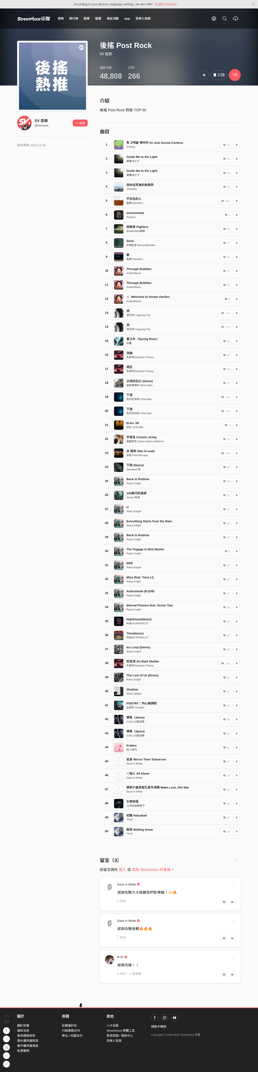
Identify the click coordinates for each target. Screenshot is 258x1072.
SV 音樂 (41, 121)
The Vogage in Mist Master (145, 549)
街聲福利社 (69, 1025)
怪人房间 (131, 749)
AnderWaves (133, 273)
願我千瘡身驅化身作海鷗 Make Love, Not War (157, 787)
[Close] (253, 4)
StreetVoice (33, 19)
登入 (122, 870)
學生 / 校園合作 (72, 1035)
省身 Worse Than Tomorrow (146, 759)
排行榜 (73, 18)
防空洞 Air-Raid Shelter (142, 661)
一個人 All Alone (137, 773)
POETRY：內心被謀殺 (141, 703)
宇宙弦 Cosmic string (141, 437)
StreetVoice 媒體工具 (120, 1030)
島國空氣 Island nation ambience (145, 441)
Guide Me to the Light (141, 157)
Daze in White (134, 763)
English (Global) (166, 4)
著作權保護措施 (27, 1045)
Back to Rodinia (137, 479)
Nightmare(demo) (138, 619)
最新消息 (23, 1030)
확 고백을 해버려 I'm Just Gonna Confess (154, 142)
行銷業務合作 (71, 1030)
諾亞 (129, 367)
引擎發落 (132, 801)
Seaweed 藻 (133, 469)
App (127, 18)
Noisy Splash (133, 693)
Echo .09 (132, 423)
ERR (129, 563)
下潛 (129, 395)
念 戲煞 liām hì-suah (140, 451)
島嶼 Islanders (134, 202)
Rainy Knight (133, 483)
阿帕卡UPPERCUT (137, 623)
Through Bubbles (138, 269)
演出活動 (113, 18)
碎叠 (129, 343)
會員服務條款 (26, 1035)
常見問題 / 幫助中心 (119, 1035)
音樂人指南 (143, 18)
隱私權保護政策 (27, 1040)
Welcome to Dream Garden (148, 296)
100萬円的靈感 (136, 493)
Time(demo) (135, 633)
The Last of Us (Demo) (142, 675)
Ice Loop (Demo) (138, 647)
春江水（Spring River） (142, 339)
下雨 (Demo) (135, 465)
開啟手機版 (158, 1026)
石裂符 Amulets (135, 707)
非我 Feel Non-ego (137, 455)
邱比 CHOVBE (134, 427)
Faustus (130, 217)
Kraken (131, 745)
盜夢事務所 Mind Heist (139, 385)
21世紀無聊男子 (135, 805)
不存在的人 (133, 198)
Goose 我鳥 (133, 497)
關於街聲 (23, 1025)
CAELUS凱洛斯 (135, 721)
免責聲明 (23, 1050)
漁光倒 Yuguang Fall (138, 315)
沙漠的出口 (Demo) (139, 381)
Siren (130, 241)
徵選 (98, 18)
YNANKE (131, 189)
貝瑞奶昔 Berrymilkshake (140, 245)
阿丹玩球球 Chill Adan (139, 399)
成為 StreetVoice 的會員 (151, 870)
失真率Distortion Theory (140, 357)
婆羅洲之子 (132, 161)
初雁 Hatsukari (136, 815)
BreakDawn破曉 (135, 231)
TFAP (129, 819)
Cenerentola (135, 213)
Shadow (132, 689)
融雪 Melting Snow (139, 829)
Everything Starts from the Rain (149, 521)
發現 (61, 18)
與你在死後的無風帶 (140, 185)
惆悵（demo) (135, 717)
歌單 (87, 18)
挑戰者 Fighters (137, 226)
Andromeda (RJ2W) (140, 591)
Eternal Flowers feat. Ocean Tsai (149, 605)
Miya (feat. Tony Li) (140, 577)
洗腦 (129, 353)
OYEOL (130, 146)
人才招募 (112, 1025)
